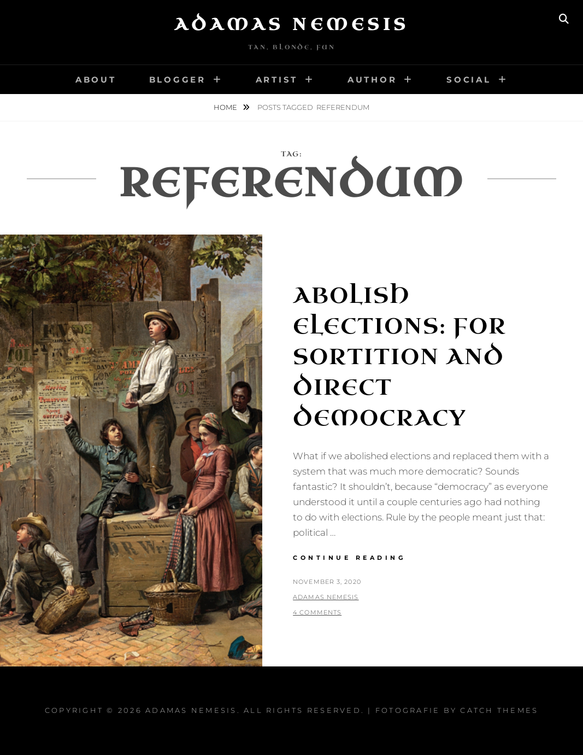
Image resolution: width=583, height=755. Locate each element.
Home (226, 107)
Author (372, 79)
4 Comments (317, 612)
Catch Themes (499, 710)
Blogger (177, 79)
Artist (277, 79)
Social (468, 79)
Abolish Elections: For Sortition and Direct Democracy (400, 357)
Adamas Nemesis (291, 25)
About (95, 79)
